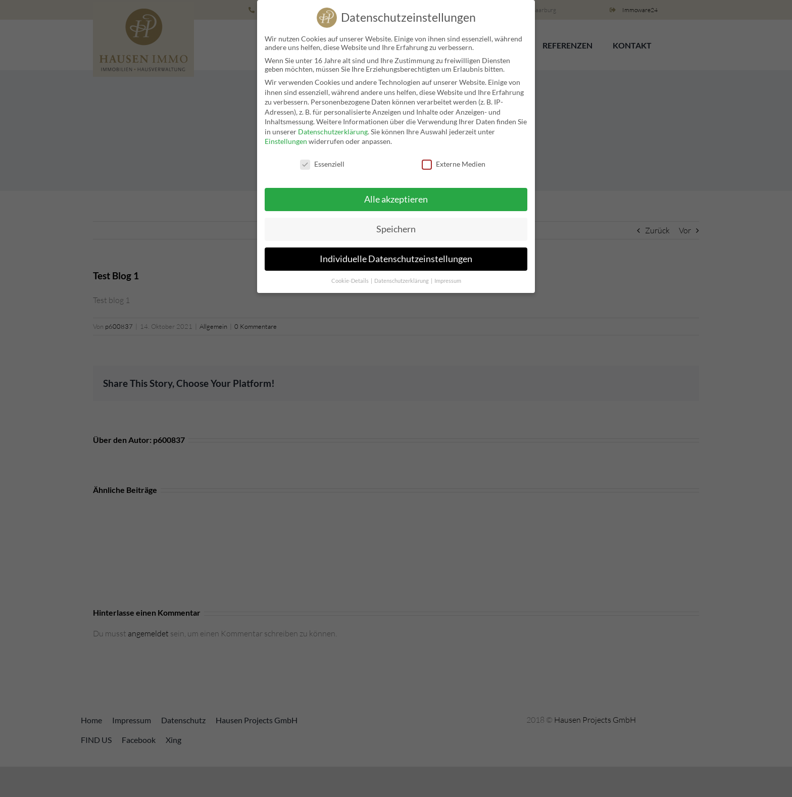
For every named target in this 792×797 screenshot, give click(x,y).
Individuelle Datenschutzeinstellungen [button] (396, 256)
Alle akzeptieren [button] (396, 196)
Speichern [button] (396, 226)
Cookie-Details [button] (350, 278)
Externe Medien (453, 161)
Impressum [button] (447, 278)
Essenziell (322, 161)
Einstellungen (286, 138)
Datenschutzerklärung (333, 128)
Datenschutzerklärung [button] (402, 278)
